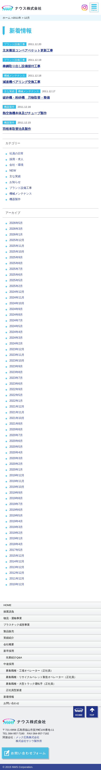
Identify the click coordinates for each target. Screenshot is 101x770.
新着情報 (8, 696)
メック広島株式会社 (27, 737)
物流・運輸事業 (12, 618)
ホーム (6, 17)
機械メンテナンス (14, 75)
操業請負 (8, 611)
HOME (7, 605)
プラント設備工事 (14, 44)
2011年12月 (16, 578)
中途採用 (8, 663)
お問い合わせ (11, 703)
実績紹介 (8, 637)
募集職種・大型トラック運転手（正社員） (31, 683)
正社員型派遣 (14, 690)
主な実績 (9, 91)
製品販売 (8, 631)
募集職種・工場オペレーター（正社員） (29, 670)
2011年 (17, 17)
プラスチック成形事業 (16, 624)
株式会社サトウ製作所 (29, 740)
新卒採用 (8, 650)
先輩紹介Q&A (14, 657)
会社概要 (8, 644)
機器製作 (9, 106)
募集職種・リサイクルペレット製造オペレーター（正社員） (41, 677)
